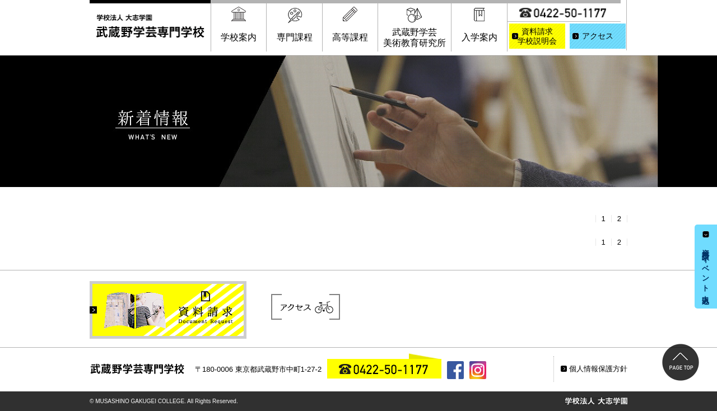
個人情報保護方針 (598, 369)
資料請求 (537, 36)
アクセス (597, 36)
